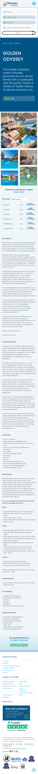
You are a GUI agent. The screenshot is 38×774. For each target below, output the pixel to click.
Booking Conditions (9, 681)
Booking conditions (8, 668)
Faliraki (26, 257)
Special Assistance (24, 686)
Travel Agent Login (21, 748)
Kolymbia (17, 43)
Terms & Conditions (8, 744)
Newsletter (6, 697)
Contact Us (6, 661)
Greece (5, 43)
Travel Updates (7, 688)
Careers (5, 672)
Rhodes (11, 43)
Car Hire (21, 688)
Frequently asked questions (11, 666)
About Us (5, 664)
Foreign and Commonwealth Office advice (26, 693)
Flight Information (8, 684)
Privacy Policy (19, 744)
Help (20, 684)
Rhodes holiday (17, 310)
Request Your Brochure (10, 686)
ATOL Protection (7, 670)
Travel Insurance (8, 695)
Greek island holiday (28, 251)
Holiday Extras (23, 681)
